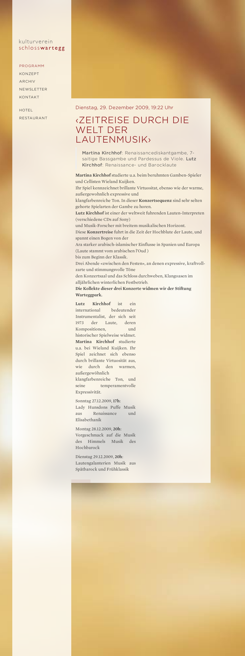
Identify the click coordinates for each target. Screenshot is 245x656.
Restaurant (33, 118)
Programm (31, 66)
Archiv (27, 81)
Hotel (26, 110)
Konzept (29, 74)
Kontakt (29, 97)
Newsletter (33, 89)
